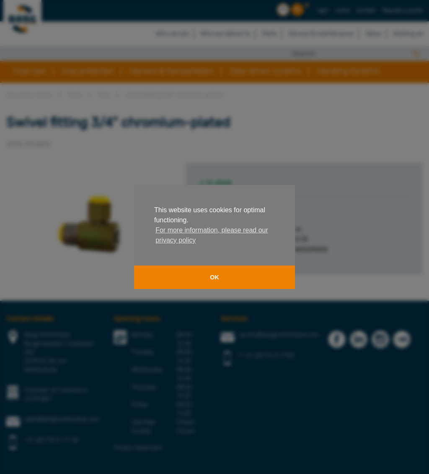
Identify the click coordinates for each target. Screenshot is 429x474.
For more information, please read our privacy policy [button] (211, 235)
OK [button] (214, 277)
